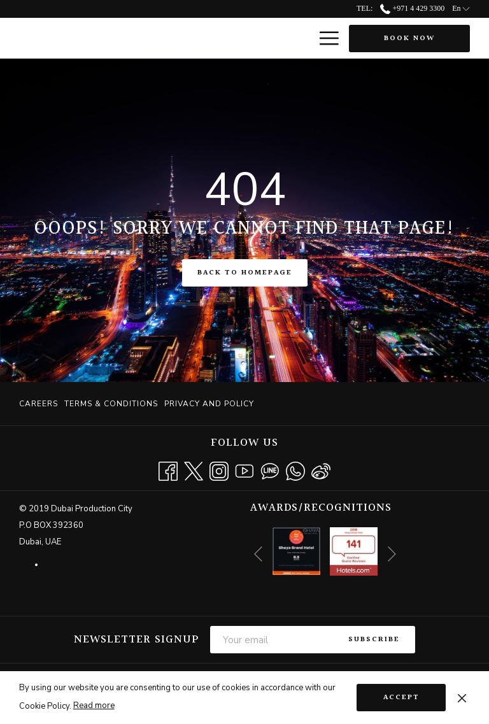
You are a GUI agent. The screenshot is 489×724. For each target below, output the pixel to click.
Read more (94, 705)
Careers (38, 404)
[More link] (324, 38)
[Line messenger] (270, 470)
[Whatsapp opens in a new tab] (295, 470)
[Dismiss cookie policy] (462, 697)
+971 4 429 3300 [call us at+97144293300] (412, 8)
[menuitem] (40, 404)
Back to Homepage (244, 273)
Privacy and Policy (209, 404)
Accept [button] (401, 698)
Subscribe (374, 640)
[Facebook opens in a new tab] (168, 470)
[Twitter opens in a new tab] (193, 470)
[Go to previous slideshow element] (258, 554)
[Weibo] (320, 470)
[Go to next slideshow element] (392, 554)
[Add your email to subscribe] (271, 639)
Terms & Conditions (111, 404)
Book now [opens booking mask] (409, 38)
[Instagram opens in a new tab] (219, 470)
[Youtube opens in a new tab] (244, 470)
